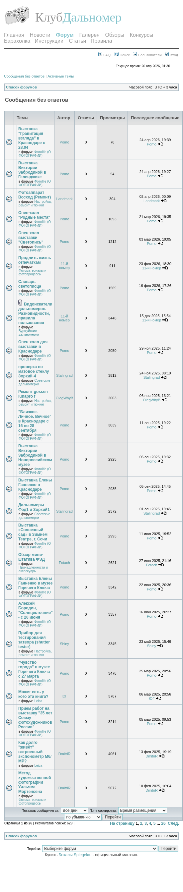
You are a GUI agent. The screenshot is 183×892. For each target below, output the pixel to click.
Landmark (64, 199)
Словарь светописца (29, 284)
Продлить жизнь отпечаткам (34, 260)
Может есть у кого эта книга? (33, 694)
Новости (40, 35)
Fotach (64, 563)
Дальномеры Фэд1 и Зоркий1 (34, 507)
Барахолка (17, 41)
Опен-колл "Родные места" (34, 215)
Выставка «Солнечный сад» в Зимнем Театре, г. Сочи (32, 532)
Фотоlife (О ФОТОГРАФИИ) (35, 153)
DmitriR (64, 754)
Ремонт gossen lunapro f (33, 394)
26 (163, 823)
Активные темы (60, 76)
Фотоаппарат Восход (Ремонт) (34, 194)
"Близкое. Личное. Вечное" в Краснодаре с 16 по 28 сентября (34, 421)
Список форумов (21, 87)
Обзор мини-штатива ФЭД (31, 557)
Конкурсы (141, 35)
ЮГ (64, 696)
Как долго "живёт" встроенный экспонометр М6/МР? (34, 751)
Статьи (77, 41)
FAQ (104, 55)
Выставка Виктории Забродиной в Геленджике (32, 170)
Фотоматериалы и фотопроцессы (32, 272)
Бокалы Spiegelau (75, 855)
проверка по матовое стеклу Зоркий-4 (33, 371)
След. (173, 823)
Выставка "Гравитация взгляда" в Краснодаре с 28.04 (31, 138)
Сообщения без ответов (24, 76)
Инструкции (49, 41)
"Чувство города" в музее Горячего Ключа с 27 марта (34, 669)
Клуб (48, 17)
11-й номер (64, 266)
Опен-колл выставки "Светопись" (31, 238)
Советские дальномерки (34, 382)
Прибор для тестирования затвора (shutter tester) (34, 640)
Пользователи (147, 55)
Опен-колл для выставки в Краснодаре (32, 347)
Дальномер (92, 17)
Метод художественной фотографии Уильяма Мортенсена (34, 782)
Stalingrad (64, 375)
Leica (38, 701)
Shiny (64, 644)
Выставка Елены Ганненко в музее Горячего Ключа (35, 583)
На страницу (122, 823)
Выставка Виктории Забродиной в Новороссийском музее (35, 455)
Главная (14, 35)
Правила (101, 41)
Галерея (89, 35)
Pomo (64, 142)
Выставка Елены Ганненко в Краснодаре (35, 485)
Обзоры (114, 35)
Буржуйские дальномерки (29, 332)
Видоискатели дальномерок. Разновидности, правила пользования (35, 313)
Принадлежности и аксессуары (33, 569)
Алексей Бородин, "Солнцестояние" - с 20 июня (35, 610)
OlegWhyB (64, 398)
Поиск (122, 55)
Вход (171, 55)
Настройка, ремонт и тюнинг (35, 203)
